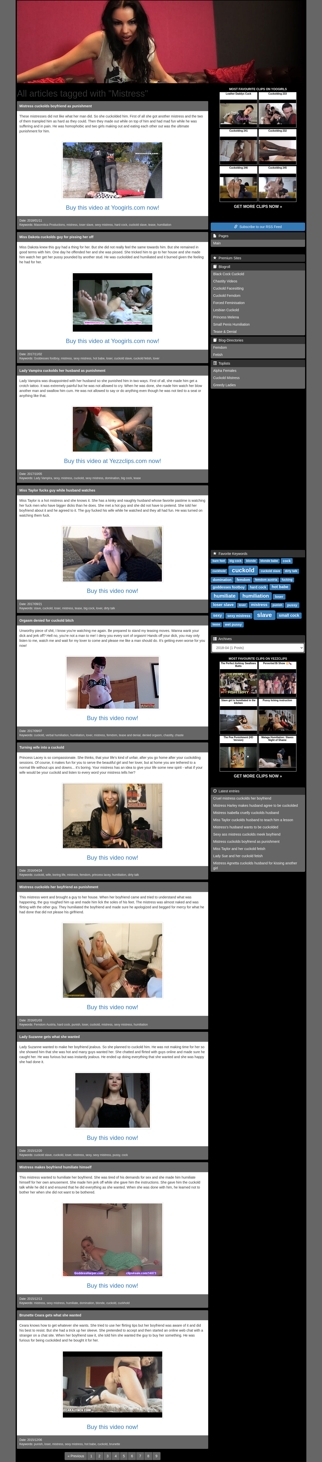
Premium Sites (227, 258)
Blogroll (221, 267)
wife (48, 875)
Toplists (221, 363)
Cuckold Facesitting (228, 288)
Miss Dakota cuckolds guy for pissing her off (56, 237)
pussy (116, 1155)
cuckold (79, 478)
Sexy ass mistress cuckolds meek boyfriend (247, 834)
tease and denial (130, 735)
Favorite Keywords (230, 554)
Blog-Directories (228, 340)
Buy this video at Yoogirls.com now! (112, 207)
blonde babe (269, 561)
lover (156, 358)
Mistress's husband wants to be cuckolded (245, 827)
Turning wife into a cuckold (41, 747)
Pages (220, 236)
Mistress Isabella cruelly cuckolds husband (246, 813)
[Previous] (75, 1456)
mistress (72, 225)
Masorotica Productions (49, 225)
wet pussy (233, 624)
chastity (168, 735)
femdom (112, 735)
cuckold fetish (142, 358)
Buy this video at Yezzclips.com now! (112, 461)
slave (37, 608)
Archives (222, 639)
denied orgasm (152, 735)
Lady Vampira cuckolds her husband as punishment (62, 371)
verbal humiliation (57, 735)
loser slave (86, 225)
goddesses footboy (228, 587)
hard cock (121, 225)
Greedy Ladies (224, 385)
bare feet (218, 561)
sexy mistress (104, 225)
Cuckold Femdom (227, 296)
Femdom (220, 347)
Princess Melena (226, 317)
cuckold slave (138, 225)
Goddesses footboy (46, 358)
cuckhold (124, 1303)
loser (109, 358)
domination (112, 478)
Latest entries (226, 791)
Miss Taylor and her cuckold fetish (239, 849)
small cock (289, 615)
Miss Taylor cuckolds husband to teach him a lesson (253, 820)
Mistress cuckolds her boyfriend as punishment (58, 887)
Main (217, 243)
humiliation (164, 225)
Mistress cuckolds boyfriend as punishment (55, 106)
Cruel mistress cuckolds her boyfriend (242, 798)
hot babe (99, 358)
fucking (287, 579)
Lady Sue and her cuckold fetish (238, 856)
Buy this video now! (112, 590)
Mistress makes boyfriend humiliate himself (55, 1167)
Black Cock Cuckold (228, 274)
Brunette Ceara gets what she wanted (50, 1315)
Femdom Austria (45, 1024)
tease (152, 225)
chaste (179, 735)
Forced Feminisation (229, 303)
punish (76, 1024)
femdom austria (266, 579)
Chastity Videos (225, 281)
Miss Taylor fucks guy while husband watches (57, 490)
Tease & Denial (225, 332)
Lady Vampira (43, 478)
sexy (57, 478)
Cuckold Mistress (226, 378)
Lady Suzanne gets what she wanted (49, 1037)
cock (125, 1155)
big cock (126, 478)
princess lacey (101, 875)
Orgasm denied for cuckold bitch (46, 620)
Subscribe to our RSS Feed (258, 227)
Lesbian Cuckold (226, 310)
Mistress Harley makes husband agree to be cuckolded (255, 806)
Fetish (218, 355)
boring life (59, 875)
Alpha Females (224, 371)
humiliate (72, 1303)
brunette (114, 1444)
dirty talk (109, 608)
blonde (100, 1303)
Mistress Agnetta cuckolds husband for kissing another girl (255, 865)
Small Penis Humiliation (231, 324)
